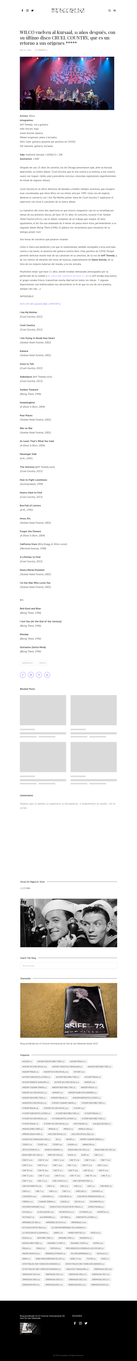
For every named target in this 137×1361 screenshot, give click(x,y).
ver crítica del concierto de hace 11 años (68, 275)
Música (43, 663)
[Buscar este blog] (68, 966)
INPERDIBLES (27, 663)
